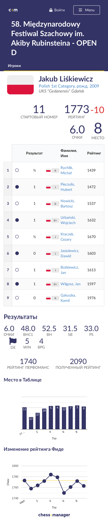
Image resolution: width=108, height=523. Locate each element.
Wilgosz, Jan (71, 284)
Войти (57, 10)
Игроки (14, 65)
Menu (86, 10)
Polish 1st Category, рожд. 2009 (69, 85)
